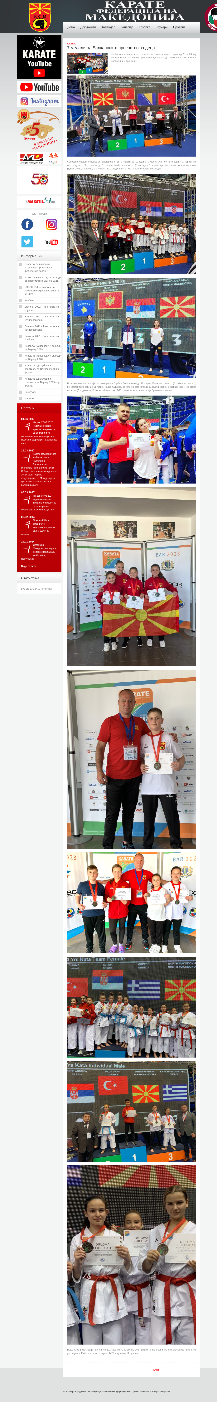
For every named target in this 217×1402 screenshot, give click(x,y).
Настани (29, 398)
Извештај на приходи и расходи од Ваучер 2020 (43, 357)
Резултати (30, 392)
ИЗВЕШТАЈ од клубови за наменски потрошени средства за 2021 (42, 290)
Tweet (156, 1370)
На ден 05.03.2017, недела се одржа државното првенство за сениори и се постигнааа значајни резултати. (38, 502)
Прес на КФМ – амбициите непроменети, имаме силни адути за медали (38, 527)
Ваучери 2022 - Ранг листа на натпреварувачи (42, 328)
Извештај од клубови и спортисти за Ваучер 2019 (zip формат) (42, 382)
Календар (109, 24)
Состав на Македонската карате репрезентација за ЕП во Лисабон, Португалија (38, 552)
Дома (72, 24)
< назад (71, 43)
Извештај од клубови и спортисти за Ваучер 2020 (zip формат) (42, 369)
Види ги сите (28, 566)
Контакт (145, 24)
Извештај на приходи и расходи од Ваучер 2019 (43, 347)
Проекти (180, 24)
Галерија (128, 24)
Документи (89, 24)
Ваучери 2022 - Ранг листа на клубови (42, 308)
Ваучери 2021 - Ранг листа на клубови (42, 338)
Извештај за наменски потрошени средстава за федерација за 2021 (39, 267)
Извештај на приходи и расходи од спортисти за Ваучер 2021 (43, 279)
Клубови (29, 300)
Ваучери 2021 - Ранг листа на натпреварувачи (42, 318)
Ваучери (162, 24)
